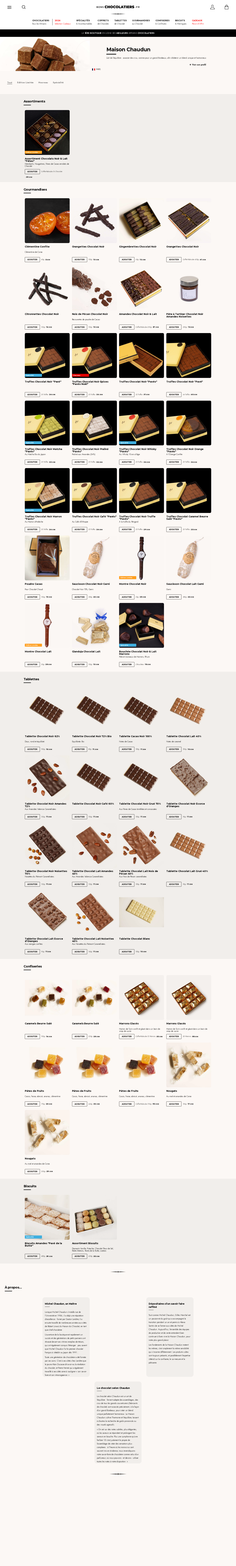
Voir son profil (199, 64)
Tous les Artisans (40, 22)
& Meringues (181, 22)
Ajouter (32, 171)
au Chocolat (141, 22)
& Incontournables (84, 22)
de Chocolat (120, 22)
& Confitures (162, 22)
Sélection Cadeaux (63, 22)
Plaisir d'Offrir (198, 22)
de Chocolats (103, 22)
